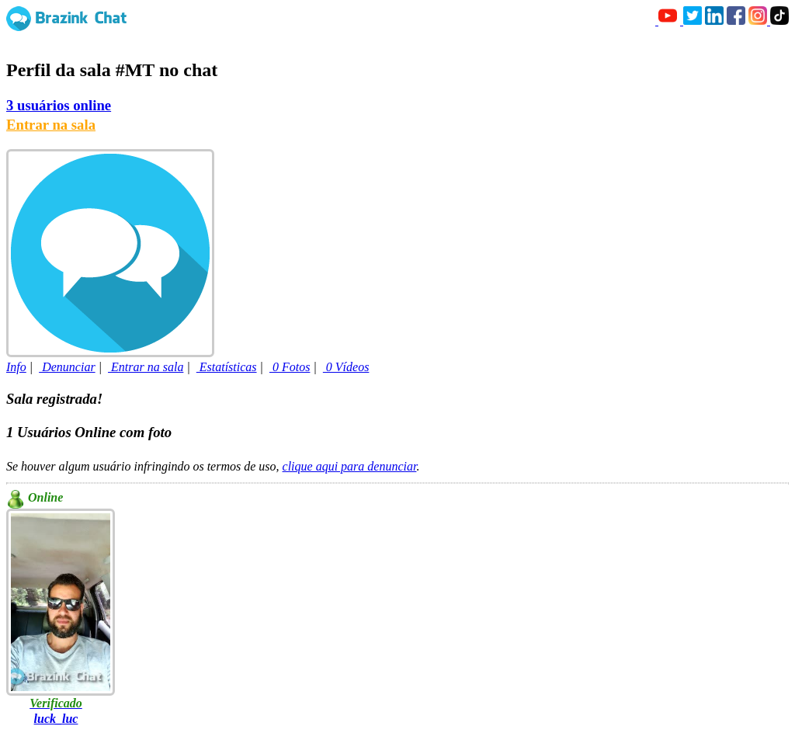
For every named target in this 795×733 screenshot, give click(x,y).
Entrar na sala (50, 124)
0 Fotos (289, 366)
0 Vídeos (346, 366)
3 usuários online (58, 105)
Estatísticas (226, 366)
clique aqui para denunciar (350, 466)
